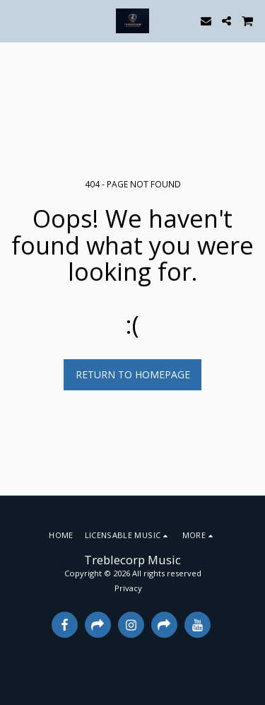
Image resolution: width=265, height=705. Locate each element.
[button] (16, 20)
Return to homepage (133, 374)
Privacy (128, 588)
